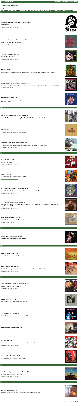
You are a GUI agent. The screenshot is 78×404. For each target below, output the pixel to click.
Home (2, 1)
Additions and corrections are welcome (63, 10)
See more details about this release (9, 27)
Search (11, 1)
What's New (65, 1)
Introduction (58, 1)
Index (6, 1)
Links (75, 1)
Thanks (71, 1)
